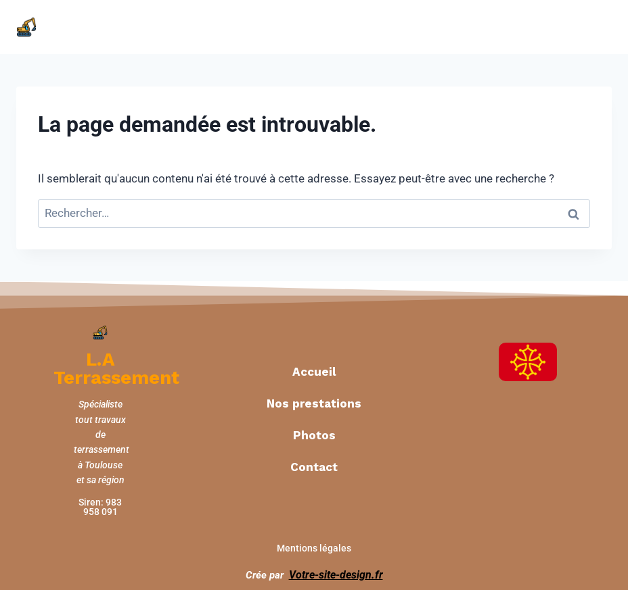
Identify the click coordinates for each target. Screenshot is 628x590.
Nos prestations (314, 400)
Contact (314, 463)
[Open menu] (596, 27)
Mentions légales (314, 542)
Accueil (314, 368)
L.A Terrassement (107, 366)
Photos (314, 432)
